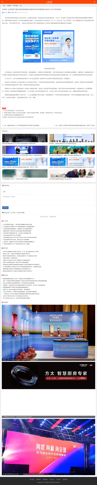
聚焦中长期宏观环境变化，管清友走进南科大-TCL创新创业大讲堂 (20, 256)
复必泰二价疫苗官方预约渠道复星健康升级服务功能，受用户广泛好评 (77, 125)
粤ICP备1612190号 (54, 482)
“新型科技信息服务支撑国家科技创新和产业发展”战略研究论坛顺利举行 (21, 264)
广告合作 (58, 479)
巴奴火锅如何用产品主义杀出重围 (12, 235)
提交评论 (5, 207)
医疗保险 (15, 5)
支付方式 (51, 479)
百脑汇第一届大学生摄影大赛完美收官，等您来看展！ (17, 289)
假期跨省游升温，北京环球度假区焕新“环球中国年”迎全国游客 (23, 125)
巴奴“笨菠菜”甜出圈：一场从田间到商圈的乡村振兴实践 (17, 224)
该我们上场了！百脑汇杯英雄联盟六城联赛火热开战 (16, 253)
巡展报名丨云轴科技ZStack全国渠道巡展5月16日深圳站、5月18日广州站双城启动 (24, 285)
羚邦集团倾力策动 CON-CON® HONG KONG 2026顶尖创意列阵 (20, 237)
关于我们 (32, 479)
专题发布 (9, 5)
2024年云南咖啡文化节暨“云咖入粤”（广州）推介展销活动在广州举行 (21, 251)
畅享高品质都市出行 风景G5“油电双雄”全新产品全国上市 (17, 271)
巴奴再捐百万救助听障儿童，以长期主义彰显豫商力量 (17, 233)
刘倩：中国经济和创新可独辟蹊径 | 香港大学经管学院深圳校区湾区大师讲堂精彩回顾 (25, 281)
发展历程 (45, 479)
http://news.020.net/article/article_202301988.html (21, 117)
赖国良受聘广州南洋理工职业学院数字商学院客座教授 (17, 231)
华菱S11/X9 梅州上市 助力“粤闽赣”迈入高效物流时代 (16, 260)
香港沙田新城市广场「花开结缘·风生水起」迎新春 (17, 244)
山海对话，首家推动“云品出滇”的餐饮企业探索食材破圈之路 (18, 241)
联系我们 (38, 479)
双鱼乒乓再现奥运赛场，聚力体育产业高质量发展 (15, 262)
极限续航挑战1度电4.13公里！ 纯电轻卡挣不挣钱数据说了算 (18, 278)
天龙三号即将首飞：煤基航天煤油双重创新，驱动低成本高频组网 (20, 291)
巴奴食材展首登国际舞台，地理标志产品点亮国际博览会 (17, 228)
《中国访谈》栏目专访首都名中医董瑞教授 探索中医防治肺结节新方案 (21, 293)
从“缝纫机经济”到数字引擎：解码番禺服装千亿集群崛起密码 (18, 226)
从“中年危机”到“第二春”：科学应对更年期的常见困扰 (16, 298)
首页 (4, 5)
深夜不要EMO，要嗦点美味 (10, 258)
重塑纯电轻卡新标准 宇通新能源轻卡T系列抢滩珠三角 (17, 269)
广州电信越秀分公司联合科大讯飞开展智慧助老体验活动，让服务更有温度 (22, 266)
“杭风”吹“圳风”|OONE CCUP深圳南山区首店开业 (15, 296)
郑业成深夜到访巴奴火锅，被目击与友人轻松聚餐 (16, 239)
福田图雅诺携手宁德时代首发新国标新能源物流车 (15, 287)
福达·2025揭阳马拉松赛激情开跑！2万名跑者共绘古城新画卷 (18, 283)
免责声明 (65, 479)
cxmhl (4, 12)
